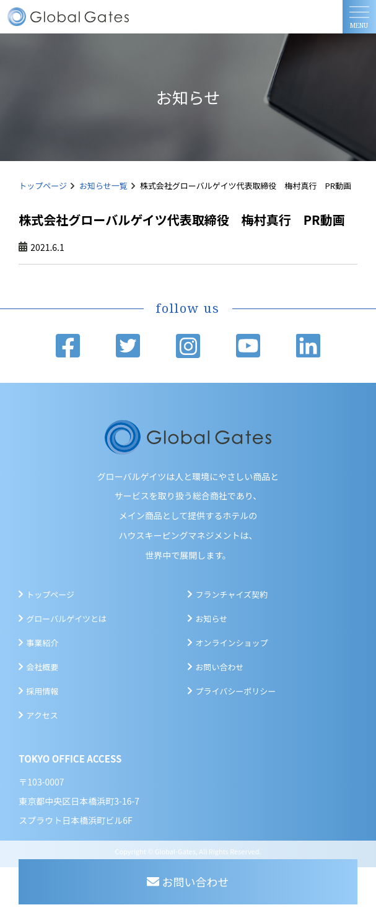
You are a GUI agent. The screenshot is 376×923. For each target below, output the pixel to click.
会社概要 (42, 667)
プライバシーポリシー (235, 691)
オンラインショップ (231, 643)
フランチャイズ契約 (231, 594)
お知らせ (211, 619)
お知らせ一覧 (103, 185)
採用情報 (42, 691)
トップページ (43, 185)
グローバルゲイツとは (66, 619)
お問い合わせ (219, 667)
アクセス (42, 715)
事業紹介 (42, 643)
